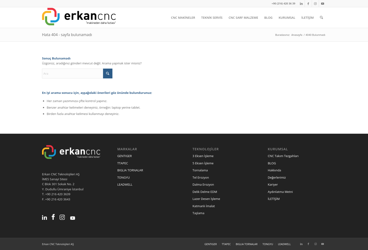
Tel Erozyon (200, 177)
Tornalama (200, 170)
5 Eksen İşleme (202, 163)
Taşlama (198, 213)
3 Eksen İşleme (202, 156)
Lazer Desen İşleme (206, 199)
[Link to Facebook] (308, 3)
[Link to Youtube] (322, 3)
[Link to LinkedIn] (301, 3)
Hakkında (274, 170)
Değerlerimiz (277, 177)
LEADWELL (124, 184)
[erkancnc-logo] (79, 17)
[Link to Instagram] (315, 3)
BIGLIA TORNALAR (130, 170)
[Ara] (321, 17)
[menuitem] (183, 17)
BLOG (272, 163)
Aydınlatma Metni (280, 192)
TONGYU (123, 177)
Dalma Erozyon (203, 184)
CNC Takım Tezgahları (283, 156)
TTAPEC (122, 163)
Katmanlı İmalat (203, 206)
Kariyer (273, 184)
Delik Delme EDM (204, 192)
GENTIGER (124, 156)
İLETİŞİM (274, 199)
